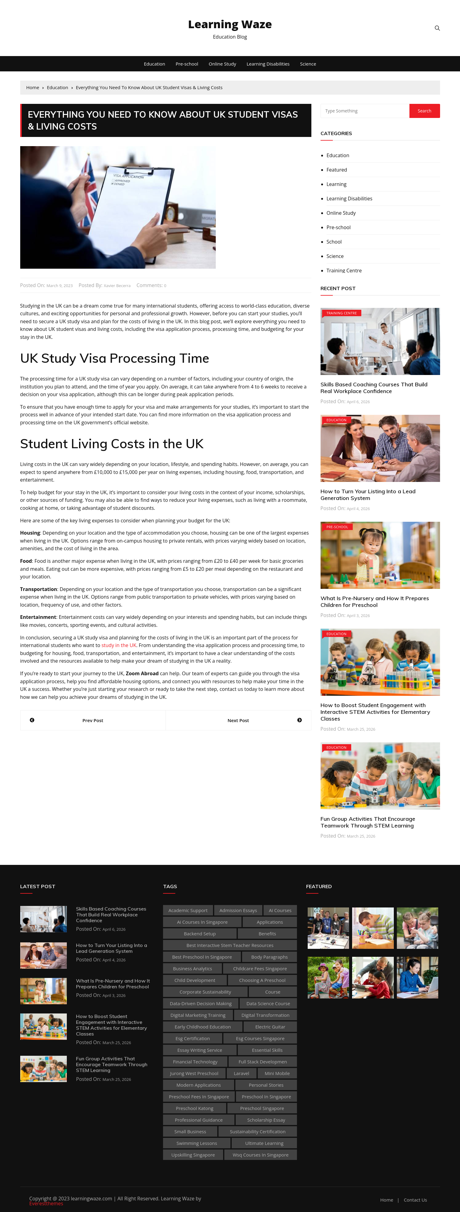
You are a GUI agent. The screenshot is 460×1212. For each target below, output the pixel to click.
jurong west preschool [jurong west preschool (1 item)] (194, 1073)
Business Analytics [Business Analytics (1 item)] (192, 968)
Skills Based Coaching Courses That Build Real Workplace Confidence (374, 388)
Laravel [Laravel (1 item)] (241, 1073)
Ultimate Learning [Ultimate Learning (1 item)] (264, 1143)
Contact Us (415, 1200)
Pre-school (187, 64)
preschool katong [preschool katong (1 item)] (194, 1108)
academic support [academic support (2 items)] (188, 910)
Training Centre (344, 270)
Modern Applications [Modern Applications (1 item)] (199, 1085)
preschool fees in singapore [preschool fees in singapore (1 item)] (199, 1096)
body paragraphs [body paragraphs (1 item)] (269, 957)
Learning (337, 184)
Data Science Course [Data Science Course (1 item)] (268, 1003)
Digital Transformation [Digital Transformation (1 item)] (265, 1015)
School (334, 241)
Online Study (222, 64)
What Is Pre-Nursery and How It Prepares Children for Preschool (375, 601)
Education (154, 64)
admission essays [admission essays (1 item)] (238, 910)
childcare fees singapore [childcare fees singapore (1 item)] (260, 968)
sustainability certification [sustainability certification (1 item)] (258, 1131)
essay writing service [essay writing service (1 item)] (199, 1050)
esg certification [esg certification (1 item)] (193, 1038)
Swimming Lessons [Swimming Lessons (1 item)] (197, 1143)
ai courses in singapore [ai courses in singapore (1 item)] (202, 922)
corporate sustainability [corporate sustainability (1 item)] (205, 992)
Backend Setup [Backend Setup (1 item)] (200, 933)
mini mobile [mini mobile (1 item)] (277, 1073)
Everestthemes (46, 1203)
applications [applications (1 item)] (270, 922)
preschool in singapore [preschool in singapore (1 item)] (266, 1096)
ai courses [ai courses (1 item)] (280, 910)
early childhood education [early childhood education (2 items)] (203, 1027)
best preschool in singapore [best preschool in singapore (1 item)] (202, 957)
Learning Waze (230, 24)
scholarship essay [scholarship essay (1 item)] (266, 1120)
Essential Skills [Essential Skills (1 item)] (267, 1050)
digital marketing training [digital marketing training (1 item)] (197, 1015)
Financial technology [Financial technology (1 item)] (195, 1062)
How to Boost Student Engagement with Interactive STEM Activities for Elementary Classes (375, 712)
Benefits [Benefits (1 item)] (267, 933)
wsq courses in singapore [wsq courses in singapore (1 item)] (260, 1155)
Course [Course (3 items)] (272, 992)
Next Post (238, 720)
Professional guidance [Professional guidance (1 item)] (198, 1120)
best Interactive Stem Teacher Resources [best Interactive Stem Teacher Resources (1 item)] (230, 945)
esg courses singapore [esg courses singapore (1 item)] (260, 1038)
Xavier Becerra (117, 285)
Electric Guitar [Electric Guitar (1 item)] (270, 1027)
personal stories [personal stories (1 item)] (266, 1085)
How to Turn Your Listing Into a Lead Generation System (368, 495)
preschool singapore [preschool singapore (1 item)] (262, 1108)
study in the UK (118, 645)
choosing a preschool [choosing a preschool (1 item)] (262, 980)
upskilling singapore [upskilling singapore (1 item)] (193, 1155)
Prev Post (92, 720)
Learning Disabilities (268, 64)
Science (308, 64)
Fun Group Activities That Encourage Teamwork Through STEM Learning (368, 822)
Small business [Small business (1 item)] (190, 1131)
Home (386, 1200)
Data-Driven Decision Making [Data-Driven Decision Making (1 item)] (201, 1003)
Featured (337, 169)
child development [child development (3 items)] (194, 980)
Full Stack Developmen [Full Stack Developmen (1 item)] (262, 1062)
